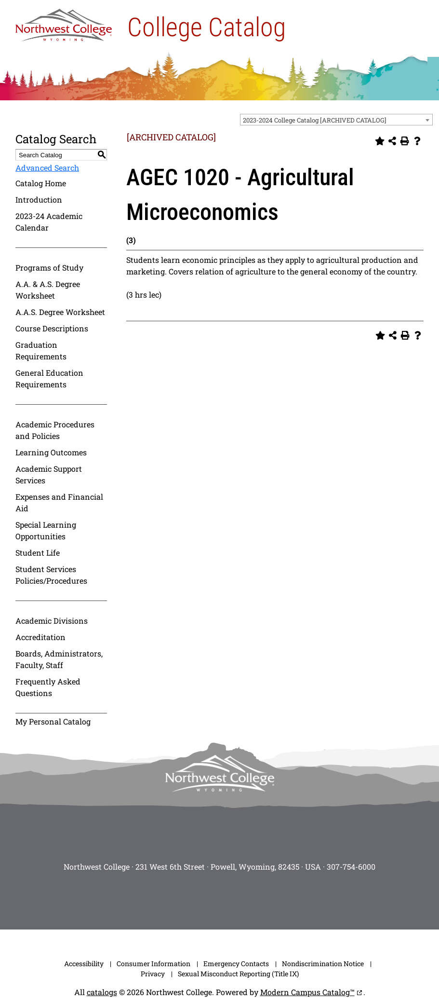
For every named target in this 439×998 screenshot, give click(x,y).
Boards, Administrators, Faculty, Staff (59, 659)
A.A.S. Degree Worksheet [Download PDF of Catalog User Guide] (60, 312)
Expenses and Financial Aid (59, 502)
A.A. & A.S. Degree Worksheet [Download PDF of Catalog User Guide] (47, 290)
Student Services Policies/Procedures (51, 575)
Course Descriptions (51, 328)
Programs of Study (49, 267)
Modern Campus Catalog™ (307, 992)
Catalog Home (40, 183)
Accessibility (84, 963)
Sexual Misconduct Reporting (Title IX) (238, 973)
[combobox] (336, 119)
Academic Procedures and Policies (54, 430)
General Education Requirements (49, 378)
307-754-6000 (351, 866)
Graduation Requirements (41, 350)
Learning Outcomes (51, 452)
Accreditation (40, 637)
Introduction (38, 199)
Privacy (153, 973)
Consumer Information (153, 963)
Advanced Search (47, 168)
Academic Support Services (48, 474)
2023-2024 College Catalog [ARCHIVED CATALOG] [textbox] (314, 120)
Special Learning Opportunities (45, 530)
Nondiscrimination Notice (323, 963)
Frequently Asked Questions (47, 687)
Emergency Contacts (236, 963)
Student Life (37, 552)
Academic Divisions (51, 620)
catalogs (102, 992)
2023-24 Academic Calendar (48, 221)
